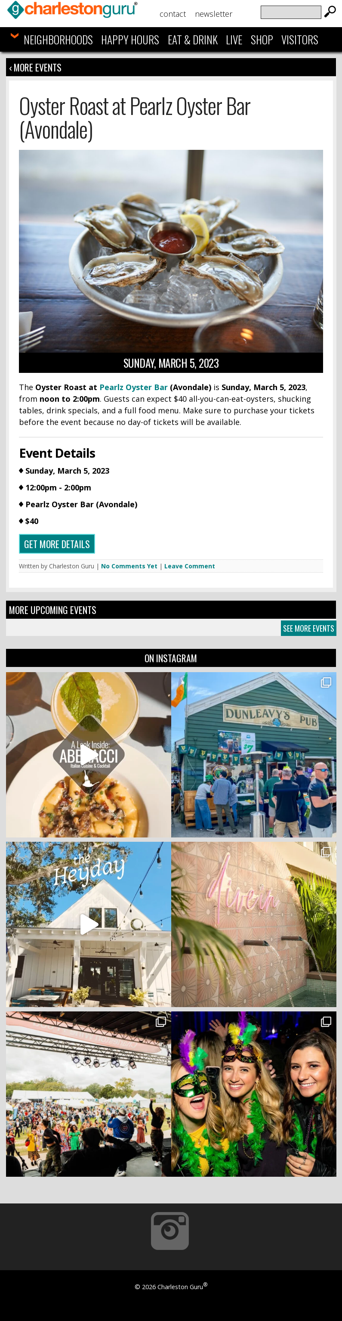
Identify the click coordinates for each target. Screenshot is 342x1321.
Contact (173, 14)
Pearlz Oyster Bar (133, 387)
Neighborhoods (58, 39)
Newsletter (213, 14)
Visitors (299, 39)
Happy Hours (130, 39)
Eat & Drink (193, 39)
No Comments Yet (129, 566)
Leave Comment (189, 566)
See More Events (308, 628)
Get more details (57, 544)
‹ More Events (35, 67)
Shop (262, 39)
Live (234, 39)
